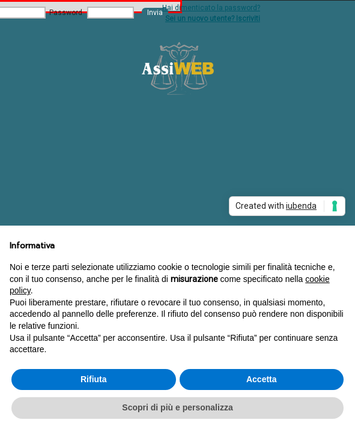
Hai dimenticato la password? (211, 8)
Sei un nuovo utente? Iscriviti (212, 18)
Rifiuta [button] (93, 379)
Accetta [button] (261, 379)
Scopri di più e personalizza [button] (177, 407)
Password (65, 12)
